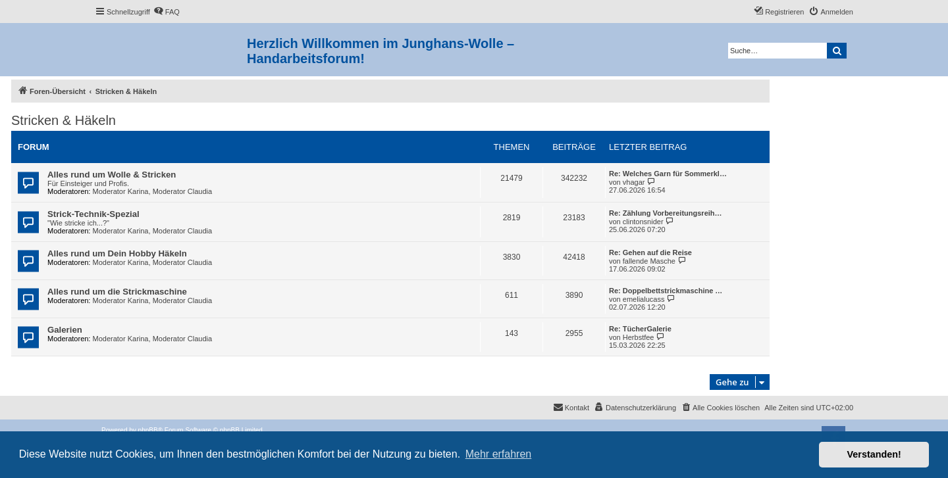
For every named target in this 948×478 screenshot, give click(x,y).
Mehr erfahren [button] (498, 454)
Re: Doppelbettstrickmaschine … (665, 291)
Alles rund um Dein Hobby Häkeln (117, 253)
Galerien (64, 330)
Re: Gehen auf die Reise (650, 252)
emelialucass (644, 299)
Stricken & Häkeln (63, 120)
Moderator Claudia (183, 191)
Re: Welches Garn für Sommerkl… (668, 174)
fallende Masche (649, 261)
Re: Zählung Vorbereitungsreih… (665, 213)
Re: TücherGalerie (640, 329)
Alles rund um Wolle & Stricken (111, 174)
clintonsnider (643, 222)
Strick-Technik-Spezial (93, 214)
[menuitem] (166, 12)
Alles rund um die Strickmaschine (117, 292)
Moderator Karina (121, 191)
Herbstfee (638, 337)
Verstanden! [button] (874, 454)
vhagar (634, 182)
